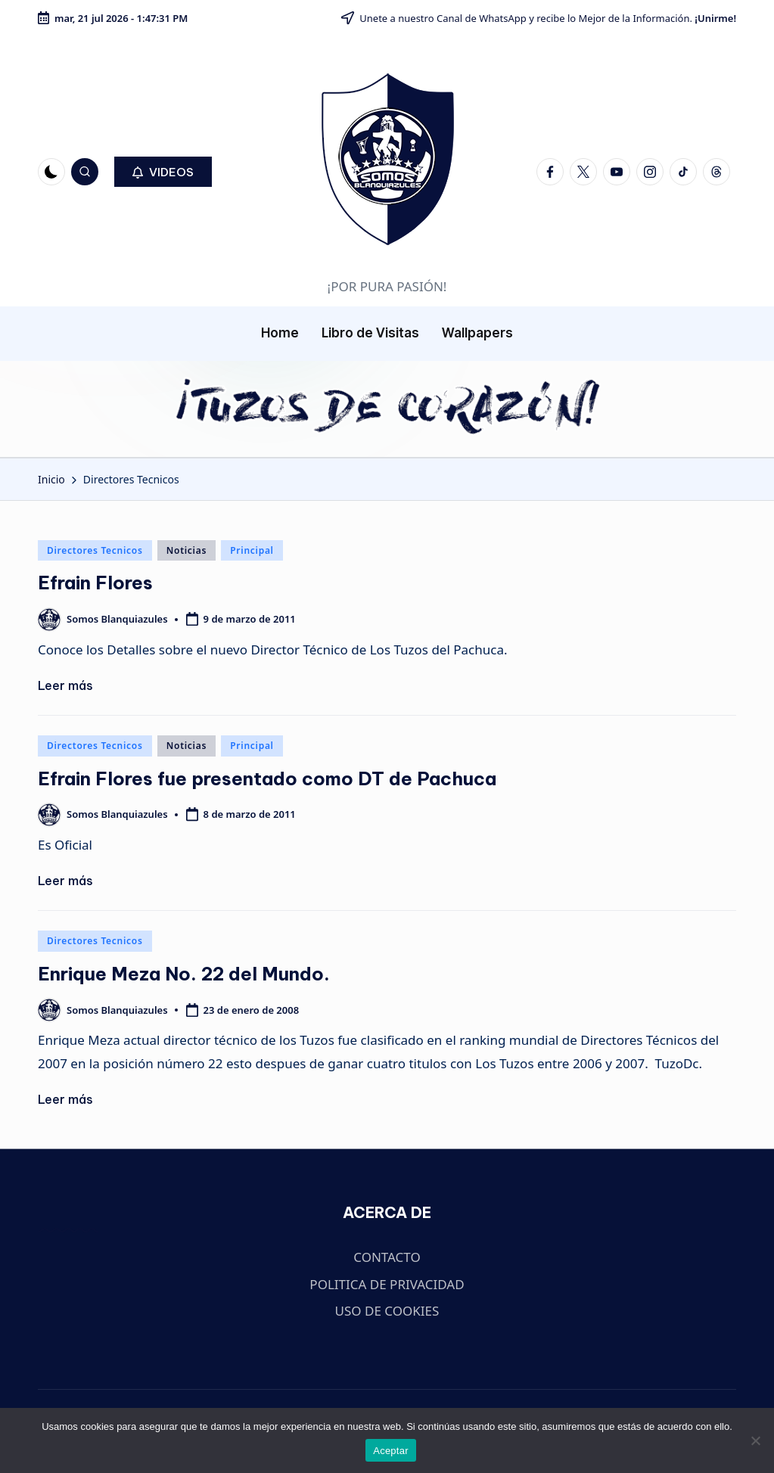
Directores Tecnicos (95, 550)
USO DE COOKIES (387, 1310)
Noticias (186, 550)
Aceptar (391, 1450)
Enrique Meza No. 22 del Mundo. (184, 973)
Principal (251, 550)
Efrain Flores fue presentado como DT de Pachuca (267, 778)
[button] (163, 172)
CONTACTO (387, 1257)
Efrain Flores (95, 582)
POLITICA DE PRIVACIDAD (386, 1284)
